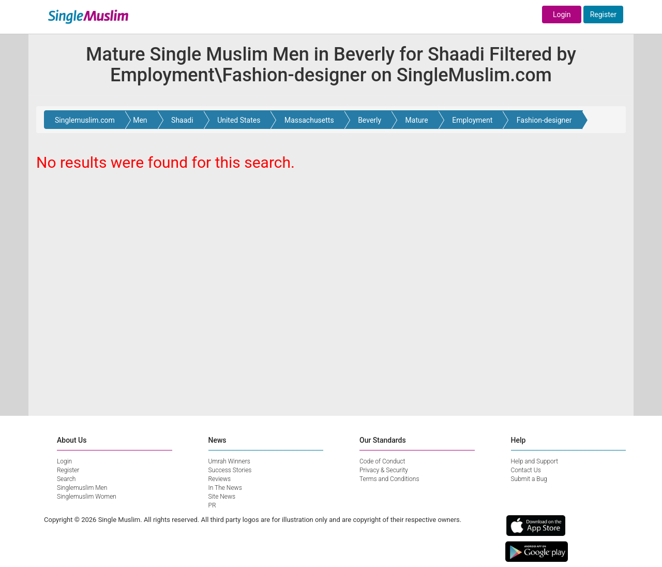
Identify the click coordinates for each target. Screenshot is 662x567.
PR (212, 505)
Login (562, 14)
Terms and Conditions (389, 479)
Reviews (219, 479)
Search (66, 479)
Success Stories (230, 470)
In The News (225, 487)
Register (603, 14)
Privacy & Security (383, 470)
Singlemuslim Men (82, 487)
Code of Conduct (382, 461)
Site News (222, 496)
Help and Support (535, 461)
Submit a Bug (529, 479)
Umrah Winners (229, 461)
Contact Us (526, 470)
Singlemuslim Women (86, 496)
